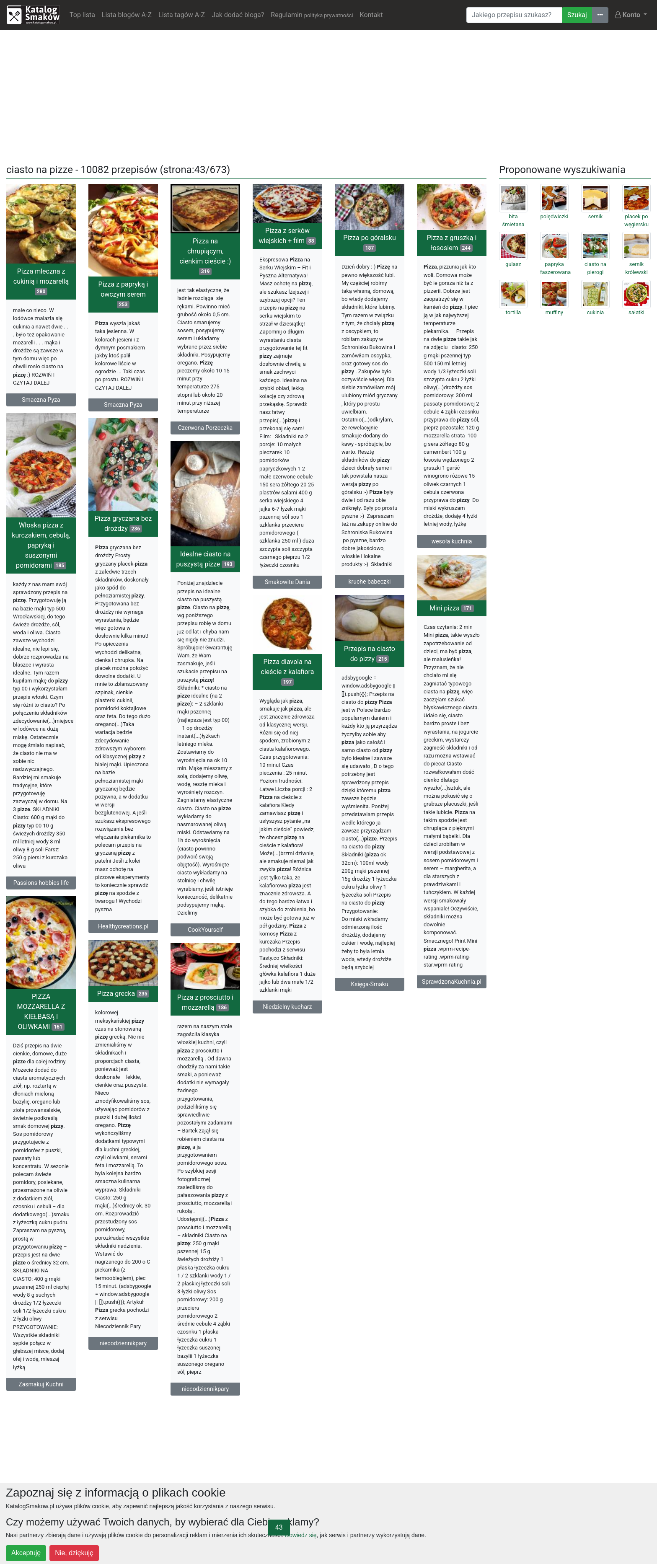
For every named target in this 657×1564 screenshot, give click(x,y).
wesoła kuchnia (452, 541)
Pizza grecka (123, 994)
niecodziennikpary (123, 1343)
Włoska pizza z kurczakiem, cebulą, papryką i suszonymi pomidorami (41, 545)
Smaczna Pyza (41, 399)
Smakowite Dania (287, 582)
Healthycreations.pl (123, 926)
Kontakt (371, 15)
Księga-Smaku (369, 984)
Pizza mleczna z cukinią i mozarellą (41, 281)
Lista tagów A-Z (181, 15)
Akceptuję (26, 1552)
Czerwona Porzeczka (205, 427)
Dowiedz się (300, 1535)
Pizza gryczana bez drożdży (123, 523)
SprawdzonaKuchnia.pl (451, 981)
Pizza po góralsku (369, 243)
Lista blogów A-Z (127, 15)
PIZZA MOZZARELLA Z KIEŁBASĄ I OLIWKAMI (41, 1012)
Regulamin (312, 15)
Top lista (82, 15)
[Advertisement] (328, 95)
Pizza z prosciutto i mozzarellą (205, 1002)
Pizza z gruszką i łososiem (452, 243)
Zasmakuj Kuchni (40, 1384)
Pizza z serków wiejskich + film (287, 236)
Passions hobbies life (41, 882)
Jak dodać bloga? (238, 15)
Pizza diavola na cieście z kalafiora (287, 672)
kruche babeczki (369, 581)
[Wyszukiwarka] (514, 15)
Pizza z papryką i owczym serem (123, 294)
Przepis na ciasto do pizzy (369, 654)
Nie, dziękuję (74, 1552)
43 (279, 1527)
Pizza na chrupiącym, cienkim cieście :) (205, 256)
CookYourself (205, 929)
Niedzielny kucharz (287, 1006)
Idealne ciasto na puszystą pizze (205, 559)
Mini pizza (451, 608)
